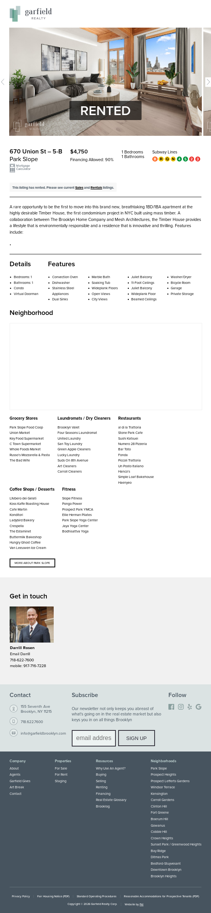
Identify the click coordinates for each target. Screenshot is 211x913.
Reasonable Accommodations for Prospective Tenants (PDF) (161, 896)
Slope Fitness (72, 498)
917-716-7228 (34, 665)
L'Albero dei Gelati (23, 498)
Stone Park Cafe (130, 432)
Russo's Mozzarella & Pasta (30, 454)
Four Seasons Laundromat (77, 432)
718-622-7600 (22, 660)
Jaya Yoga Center (75, 525)
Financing (103, 793)
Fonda (123, 454)
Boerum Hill (159, 818)
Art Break (17, 786)
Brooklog (103, 806)
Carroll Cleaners (70, 471)
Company (18, 761)
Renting (101, 786)
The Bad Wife (20, 460)
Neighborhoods (163, 761)
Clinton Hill (159, 806)
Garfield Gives (20, 780)
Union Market (20, 432)
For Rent (61, 774)
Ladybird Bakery (22, 519)
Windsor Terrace (163, 786)
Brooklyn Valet (68, 427)
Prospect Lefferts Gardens (170, 780)
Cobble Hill (159, 831)
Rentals (96, 187)
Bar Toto (124, 449)
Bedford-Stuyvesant (166, 863)
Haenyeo (125, 482)
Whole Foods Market (25, 449)
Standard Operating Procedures (97, 896)
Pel (141, 904)
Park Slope (159, 768)
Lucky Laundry (68, 454)
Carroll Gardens (162, 799)
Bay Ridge (158, 850)
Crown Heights (162, 838)
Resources (104, 761)
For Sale (61, 768)
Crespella (17, 525)
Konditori (16, 514)
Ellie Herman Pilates (77, 514)
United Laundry (69, 438)
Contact (15, 793)
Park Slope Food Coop (26, 427)
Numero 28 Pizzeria (132, 443)
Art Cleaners (67, 465)
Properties (63, 761)
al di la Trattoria (129, 427)
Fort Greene (160, 812)
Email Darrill (20, 653)
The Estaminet (20, 531)
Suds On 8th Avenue (73, 460)
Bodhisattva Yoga (75, 531)
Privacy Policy (21, 896)
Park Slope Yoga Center (80, 519)
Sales (79, 187)
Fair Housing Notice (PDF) (53, 896)
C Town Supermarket (25, 443)
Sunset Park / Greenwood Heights (176, 844)
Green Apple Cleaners (74, 449)
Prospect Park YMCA (77, 509)
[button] (20, 170)
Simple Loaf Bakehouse (136, 476)
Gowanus (158, 825)
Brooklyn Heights (163, 875)
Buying (101, 774)
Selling (101, 780)
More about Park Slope (32, 563)
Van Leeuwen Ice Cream (28, 547)
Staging (60, 780)
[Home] (31, 14)
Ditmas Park (160, 856)
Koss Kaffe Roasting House (29, 503)
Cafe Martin (18, 509)
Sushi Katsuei (128, 438)
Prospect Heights (163, 774)
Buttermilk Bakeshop (25, 536)
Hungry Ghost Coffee (25, 542)
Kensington (159, 793)
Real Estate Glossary (111, 799)
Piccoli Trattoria (129, 460)
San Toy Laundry (70, 443)
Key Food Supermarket (27, 438)
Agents (15, 774)
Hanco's (124, 471)
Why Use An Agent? (110, 768)
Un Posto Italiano (130, 465)
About (14, 768)
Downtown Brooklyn (166, 869)
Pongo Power (72, 503)
